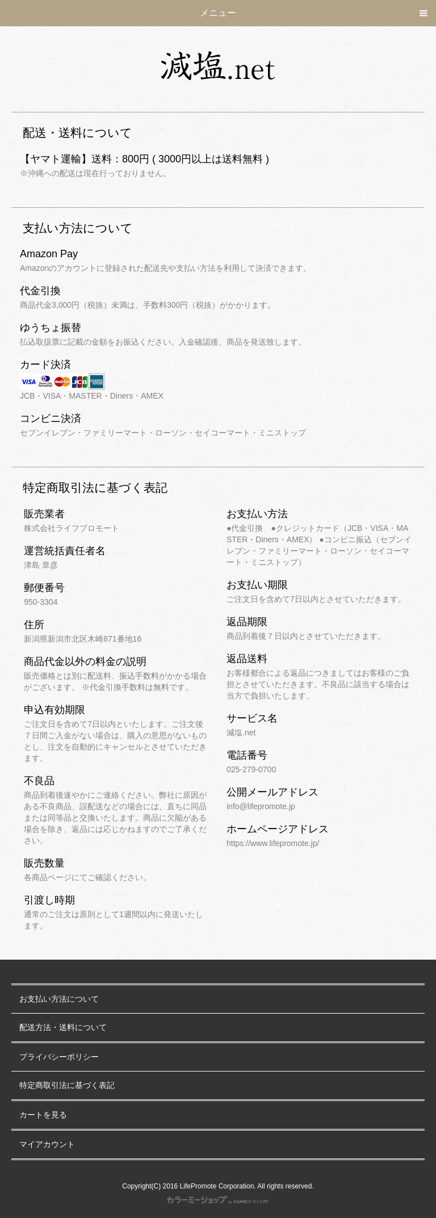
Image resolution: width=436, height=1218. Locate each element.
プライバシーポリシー (59, 1057)
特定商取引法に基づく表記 (67, 1085)
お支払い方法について (59, 999)
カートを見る (43, 1115)
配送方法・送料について (63, 1027)
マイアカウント (47, 1144)
